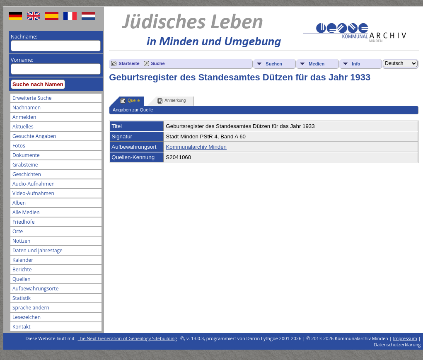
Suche (158, 63)
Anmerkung (171, 101)
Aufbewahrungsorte (35, 288)
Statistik (21, 298)
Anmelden (24, 117)
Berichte (22, 269)
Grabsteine (25, 164)
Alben (19, 202)
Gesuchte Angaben (34, 136)
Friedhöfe (23, 221)
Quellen (21, 279)
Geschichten (26, 174)
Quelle (130, 101)
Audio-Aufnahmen (33, 183)
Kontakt (21, 326)
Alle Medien (26, 212)
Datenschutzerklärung (397, 344)
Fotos (18, 145)
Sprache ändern (30, 307)
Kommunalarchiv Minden (196, 147)
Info (356, 63)
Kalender (22, 259)
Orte (17, 231)
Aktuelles (23, 126)
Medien (316, 63)
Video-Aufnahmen (33, 193)
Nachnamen (26, 107)
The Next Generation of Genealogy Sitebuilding (127, 338)
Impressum (405, 338)
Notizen (21, 240)
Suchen (274, 63)
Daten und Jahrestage (37, 250)
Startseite (128, 63)
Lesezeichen (26, 317)
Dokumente (26, 155)
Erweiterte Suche (31, 97)
